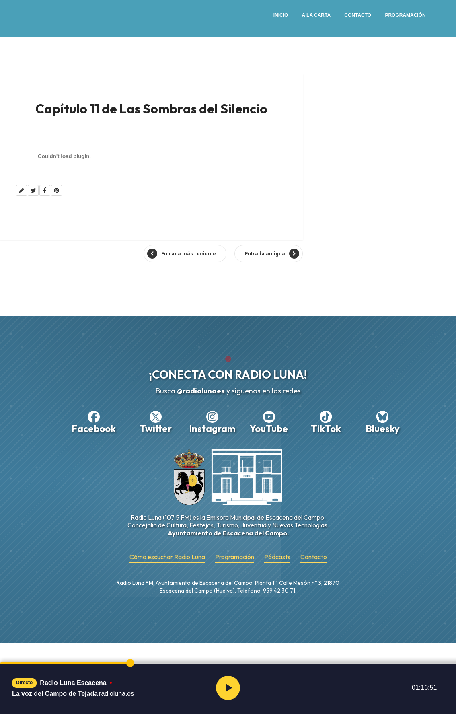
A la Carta (316, 15)
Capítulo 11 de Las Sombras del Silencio (151, 109)
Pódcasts (277, 557)
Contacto (357, 15)
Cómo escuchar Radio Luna (167, 557)
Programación (405, 15)
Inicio (280, 15)
